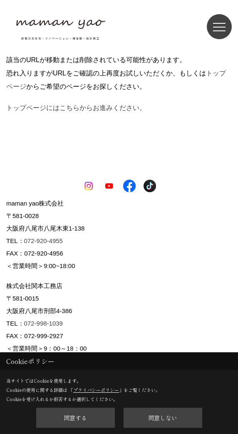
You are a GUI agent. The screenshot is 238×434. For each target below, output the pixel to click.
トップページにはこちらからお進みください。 (76, 107)
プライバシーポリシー (96, 389)
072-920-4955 (43, 240)
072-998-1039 (43, 323)
